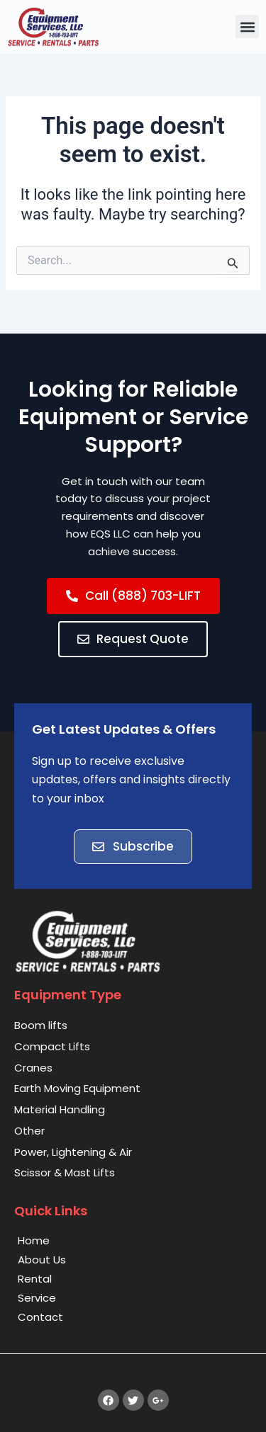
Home (34, 1240)
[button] (247, 26)
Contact (40, 1316)
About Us (42, 1259)
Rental (35, 1278)
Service (37, 1297)
